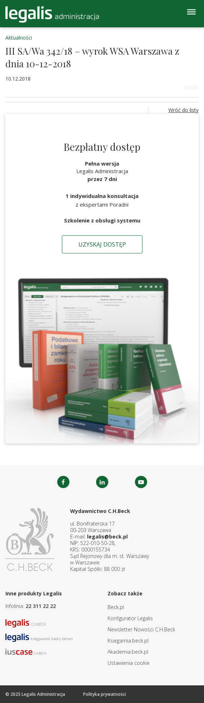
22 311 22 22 (41, 606)
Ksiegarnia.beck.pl (128, 640)
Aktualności (18, 37)
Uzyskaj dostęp (102, 244)
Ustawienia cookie (129, 662)
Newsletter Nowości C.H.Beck (141, 629)
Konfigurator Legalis (130, 618)
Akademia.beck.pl (128, 651)
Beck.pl (116, 607)
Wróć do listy (183, 110)
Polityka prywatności (104, 694)
